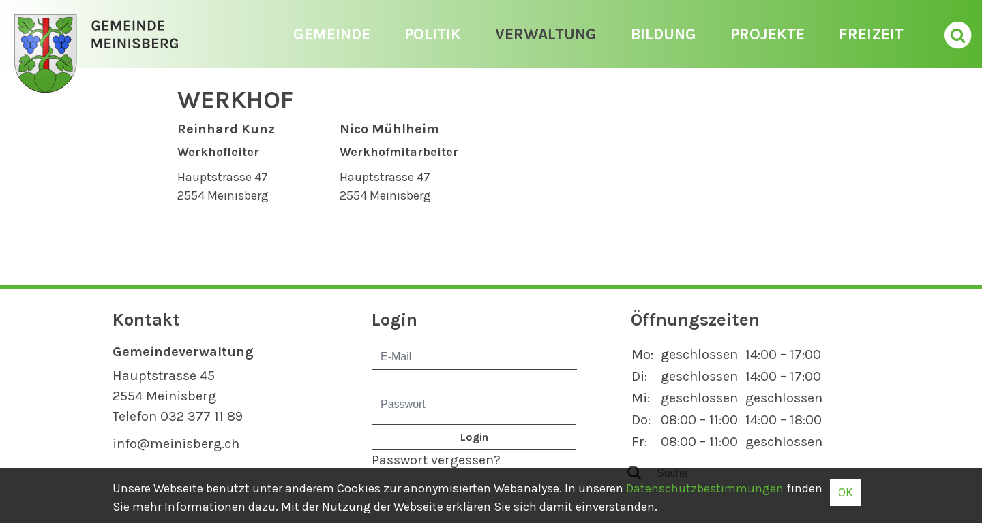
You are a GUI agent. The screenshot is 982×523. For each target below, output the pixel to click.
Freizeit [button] (871, 34)
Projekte (767, 34)
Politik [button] (432, 34)
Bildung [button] (663, 34)
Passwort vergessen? (436, 460)
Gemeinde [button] (331, 34)
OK (845, 492)
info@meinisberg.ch (176, 443)
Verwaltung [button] (546, 34)
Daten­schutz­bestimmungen (705, 488)
